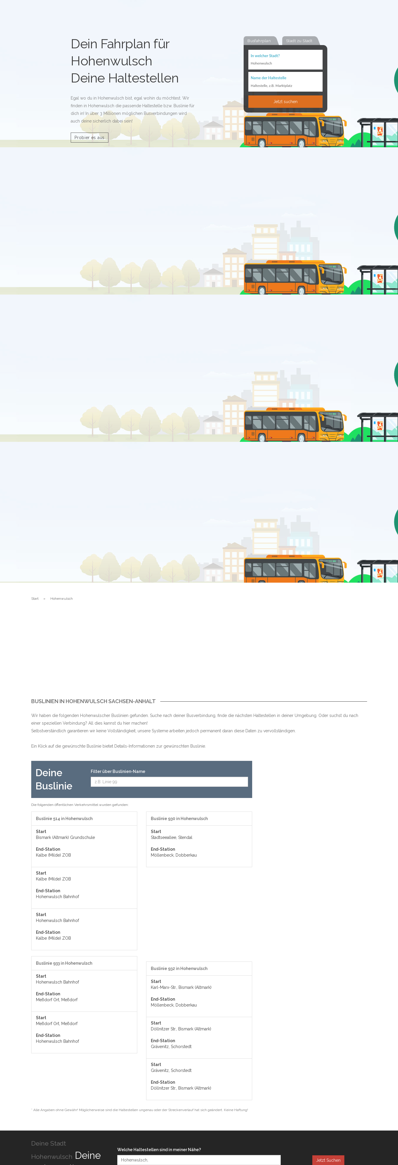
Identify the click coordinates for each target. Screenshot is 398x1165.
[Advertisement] (199, 654)
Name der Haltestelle (268, 78)
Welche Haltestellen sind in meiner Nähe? (159, 1149)
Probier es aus (90, 137)
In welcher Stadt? (265, 56)
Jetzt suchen (285, 102)
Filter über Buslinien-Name (118, 771)
